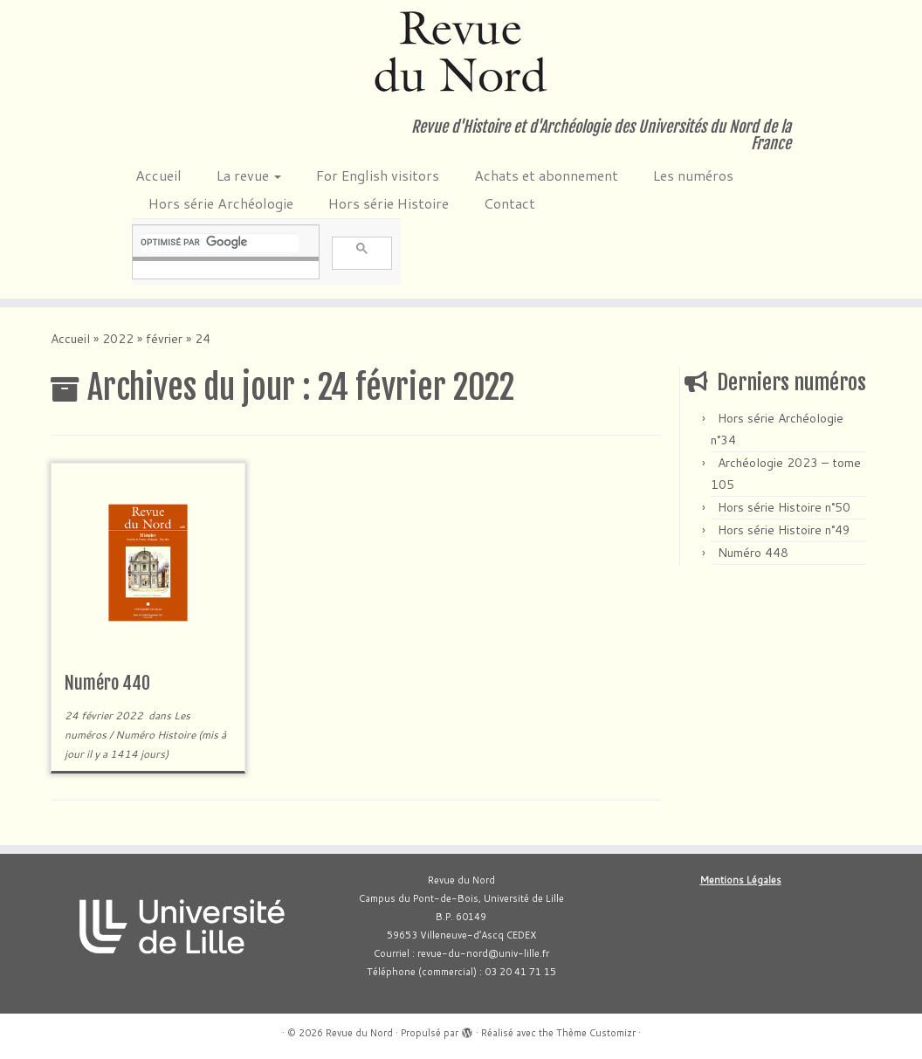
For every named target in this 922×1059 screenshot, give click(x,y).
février (164, 338)
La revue (249, 175)
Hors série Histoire (388, 203)
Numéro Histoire (156, 734)
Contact (509, 203)
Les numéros (693, 175)
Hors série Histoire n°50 (784, 507)
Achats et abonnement (546, 175)
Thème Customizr (596, 1033)
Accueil (158, 175)
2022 (118, 338)
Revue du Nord (359, 1033)
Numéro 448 (753, 552)
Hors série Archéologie (220, 203)
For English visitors (377, 175)
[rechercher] (220, 242)
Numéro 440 (107, 683)
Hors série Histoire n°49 (784, 530)
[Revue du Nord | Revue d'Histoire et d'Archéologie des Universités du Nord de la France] (461, 52)
